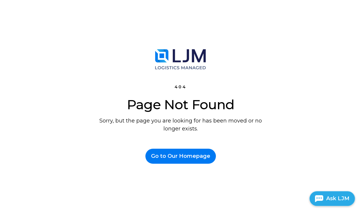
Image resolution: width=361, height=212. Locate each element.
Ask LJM (337, 198)
